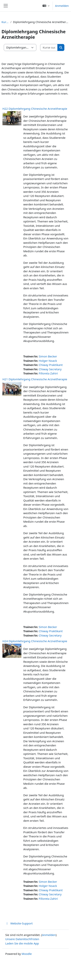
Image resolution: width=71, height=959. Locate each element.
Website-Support (19, 923)
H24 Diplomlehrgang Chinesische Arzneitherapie (34, 641)
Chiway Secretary (50, 369)
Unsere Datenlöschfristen (22, 939)
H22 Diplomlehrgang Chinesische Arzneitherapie (34, 108)
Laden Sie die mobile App (22, 943)
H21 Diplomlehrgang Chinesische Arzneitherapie (34, 379)
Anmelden (62, 6)
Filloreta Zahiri (48, 373)
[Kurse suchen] (49, 47)
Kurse (5, 22)
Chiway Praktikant (51, 365)
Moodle (27, 954)
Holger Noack (48, 361)
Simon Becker (48, 356)
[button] (46, 5)
